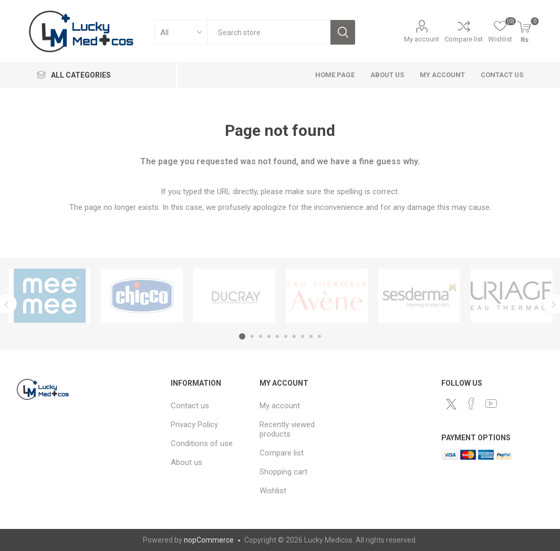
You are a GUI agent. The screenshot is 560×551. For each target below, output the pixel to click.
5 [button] (277, 336)
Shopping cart (283, 471)
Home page (335, 75)
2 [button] (252, 336)
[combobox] (268, 32)
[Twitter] (451, 404)
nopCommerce (209, 540)
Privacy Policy (194, 424)
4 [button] (269, 336)
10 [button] (319, 336)
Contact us (502, 75)
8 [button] (302, 336)
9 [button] (311, 336)
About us (387, 75)
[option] (49, 296)
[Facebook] (471, 403)
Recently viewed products (287, 429)
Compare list (463, 39)
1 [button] (242, 336)
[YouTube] (491, 403)
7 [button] (294, 336)
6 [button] (285, 336)
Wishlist (273, 490)
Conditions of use (202, 443)
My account (421, 39)
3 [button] (260, 336)
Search (342, 32)
